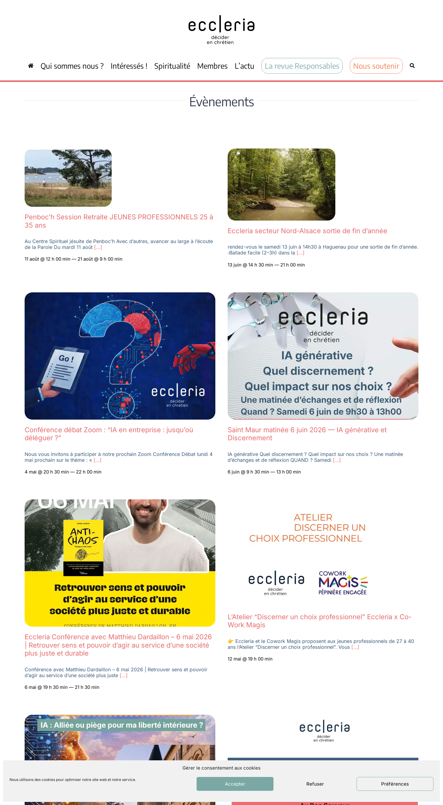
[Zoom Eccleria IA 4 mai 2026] (120, 296)
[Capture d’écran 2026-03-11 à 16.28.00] (323, 718)
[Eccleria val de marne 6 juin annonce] (323, 296)
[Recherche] (412, 65)
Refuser (315, 784)
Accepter (235, 784)
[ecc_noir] (221, 10)
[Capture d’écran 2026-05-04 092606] (281, 152)
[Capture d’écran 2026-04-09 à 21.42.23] (308, 503)
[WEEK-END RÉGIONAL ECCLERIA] (120, 718)
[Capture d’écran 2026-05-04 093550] (68, 152)
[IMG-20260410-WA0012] (120, 503)
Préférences (395, 784)
